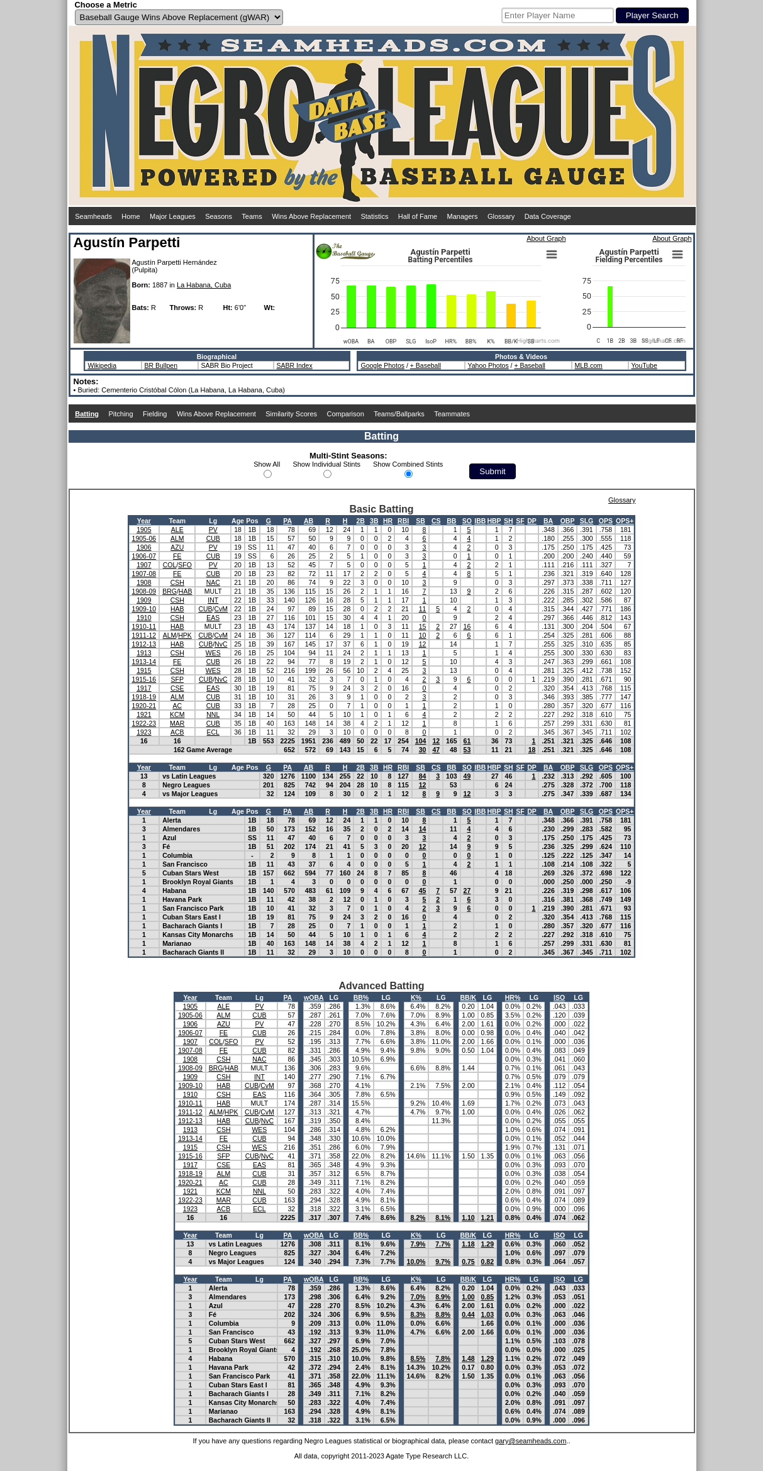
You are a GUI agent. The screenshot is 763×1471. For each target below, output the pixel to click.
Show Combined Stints (408, 464)
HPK (185, 635)
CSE (177, 688)
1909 (143, 600)
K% (416, 997)
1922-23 (144, 723)
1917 (143, 688)
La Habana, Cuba (204, 285)
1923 (143, 732)
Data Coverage (548, 216)
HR (388, 521)
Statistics (374, 216)
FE (177, 556)
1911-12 (144, 635)
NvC (220, 644)
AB (308, 521)
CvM (221, 609)
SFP (177, 679)
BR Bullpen (161, 365)
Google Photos (382, 365)
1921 (143, 714)
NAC (213, 582)
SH (508, 521)
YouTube (644, 365)
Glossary (501, 216)
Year (144, 521)
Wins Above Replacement (311, 216)
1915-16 (144, 679)
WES (213, 653)
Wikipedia (102, 365)
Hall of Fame (417, 216)
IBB (480, 521)
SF (520, 521)
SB (420, 521)
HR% (513, 997)
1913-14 (144, 661)
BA (548, 521)
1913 (143, 653)
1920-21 (144, 705)
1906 (143, 547)
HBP (494, 521)
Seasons (218, 216)
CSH (177, 582)
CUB (213, 538)
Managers (462, 216)
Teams (252, 216)
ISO (559, 997)
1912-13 (144, 644)
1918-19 (144, 697)
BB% (361, 997)
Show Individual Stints (326, 464)
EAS (213, 617)
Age (237, 521)
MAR (177, 723)
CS (436, 521)
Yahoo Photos (488, 365)
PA (287, 521)
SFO (185, 565)
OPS (606, 521)
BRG (169, 591)
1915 (143, 670)
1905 (143, 529)
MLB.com (589, 365)
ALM (177, 538)
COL (170, 565)
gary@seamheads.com (530, 1441)
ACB (177, 732)
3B (374, 521)
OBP (567, 521)
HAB (185, 591)
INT (213, 600)
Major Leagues (173, 216)
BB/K (468, 997)
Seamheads (93, 216)
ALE (177, 529)
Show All (266, 464)
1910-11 (144, 626)
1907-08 (144, 573)
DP (532, 521)
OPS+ (624, 521)
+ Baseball (425, 365)
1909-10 (144, 609)
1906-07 (144, 556)
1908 (143, 582)
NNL (213, 714)
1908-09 (144, 591)
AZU (177, 547)
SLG (587, 521)
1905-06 (144, 538)
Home (130, 216)
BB (451, 521)
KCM (177, 714)
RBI (403, 521)
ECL (213, 732)
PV (213, 529)
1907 (143, 565)
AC (177, 705)
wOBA (314, 997)
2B (360, 521)
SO (467, 521)
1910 (143, 617)
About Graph (545, 238)
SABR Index (295, 365)
